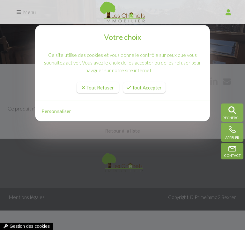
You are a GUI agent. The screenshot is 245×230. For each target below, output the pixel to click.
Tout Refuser (98, 87)
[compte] (228, 12)
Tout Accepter (144, 87)
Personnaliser (56, 111)
